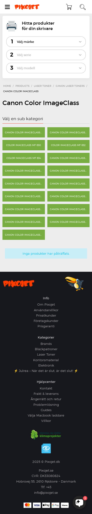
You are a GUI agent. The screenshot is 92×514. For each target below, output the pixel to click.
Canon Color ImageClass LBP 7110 (70, 132)
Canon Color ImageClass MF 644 (25, 183)
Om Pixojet (46, 304)
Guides (46, 410)
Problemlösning (46, 405)
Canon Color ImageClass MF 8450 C (25, 209)
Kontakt (46, 388)
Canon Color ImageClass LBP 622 (25, 132)
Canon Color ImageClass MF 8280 (70, 209)
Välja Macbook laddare (46, 415)
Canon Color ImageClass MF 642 (70, 170)
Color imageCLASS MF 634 (23, 157)
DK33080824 (50, 476)
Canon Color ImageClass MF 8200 (25, 196)
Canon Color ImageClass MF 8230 (70, 196)
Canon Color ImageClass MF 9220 (25, 234)
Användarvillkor (46, 310)
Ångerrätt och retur (46, 399)
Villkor (46, 421)
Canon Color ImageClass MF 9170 (70, 221)
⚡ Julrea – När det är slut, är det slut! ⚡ (46, 371)
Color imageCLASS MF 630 (23, 145)
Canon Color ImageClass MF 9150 (25, 221)
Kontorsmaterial (46, 360)
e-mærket (46, 448)
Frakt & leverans (46, 394)
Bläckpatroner (46, 349)
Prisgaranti (46, 326)
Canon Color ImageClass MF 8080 (70, 183)
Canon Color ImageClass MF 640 (70, 157)
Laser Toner (46, 354)
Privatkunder (46, 315)
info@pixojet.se (46, 493)
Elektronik (46, 365)
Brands (46, 344)
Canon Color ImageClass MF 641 (25, 170)
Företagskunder (46, 321)
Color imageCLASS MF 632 (68, 145)
